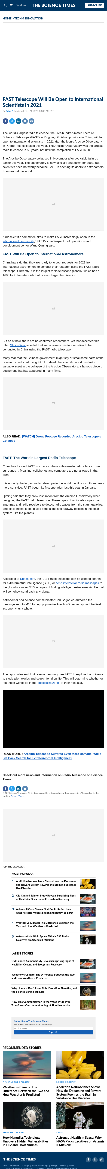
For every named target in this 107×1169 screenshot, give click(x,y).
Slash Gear (18, 345)
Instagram (101, 1159)
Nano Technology (40, 1165)
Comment (25, 121)
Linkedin (18, 121)
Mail (31, 121)
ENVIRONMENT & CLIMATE (16, 1082)
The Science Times (53, 5)
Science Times (17, 796)
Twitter (12, 121)
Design (25, 1165)
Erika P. (10, 111)
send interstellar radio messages (77, 583)
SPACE (59, 1132)
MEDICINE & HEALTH (66, 1082)
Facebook (5, 121)
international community (18, 241)
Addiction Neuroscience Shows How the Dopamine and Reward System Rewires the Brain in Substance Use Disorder (46, 885)
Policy (63, 1165)
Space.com (27, 579)
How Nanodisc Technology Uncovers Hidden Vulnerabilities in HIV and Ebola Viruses (25, 1141)
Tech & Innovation (11, 1165)
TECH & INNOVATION (28, 18)
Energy (54, 1165)
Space (71, 1165)
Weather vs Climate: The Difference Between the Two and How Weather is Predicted (26, 1091)
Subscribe (94, 5)
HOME (7, 18)
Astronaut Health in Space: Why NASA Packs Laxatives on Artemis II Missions (80, 1141)
